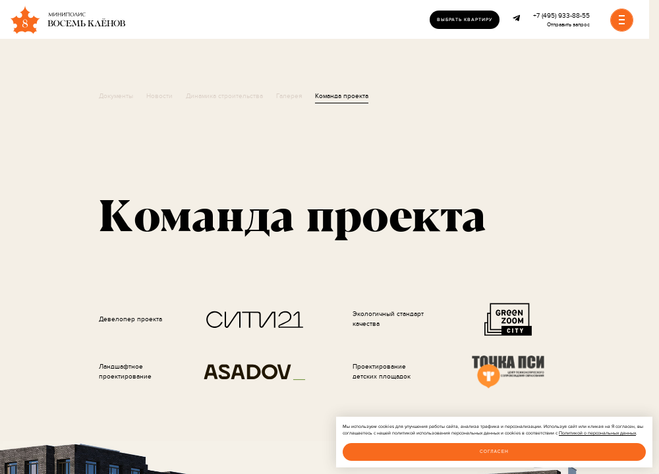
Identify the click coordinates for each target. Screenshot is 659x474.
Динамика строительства (224, 96)
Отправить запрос (568, 25)
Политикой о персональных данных (597, 433)
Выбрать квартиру (464, 19)
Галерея (289, 96)
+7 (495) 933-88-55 (561, 16)
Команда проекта (341, 96)
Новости (159, 96)
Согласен (494, 451)
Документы (116, 96)
